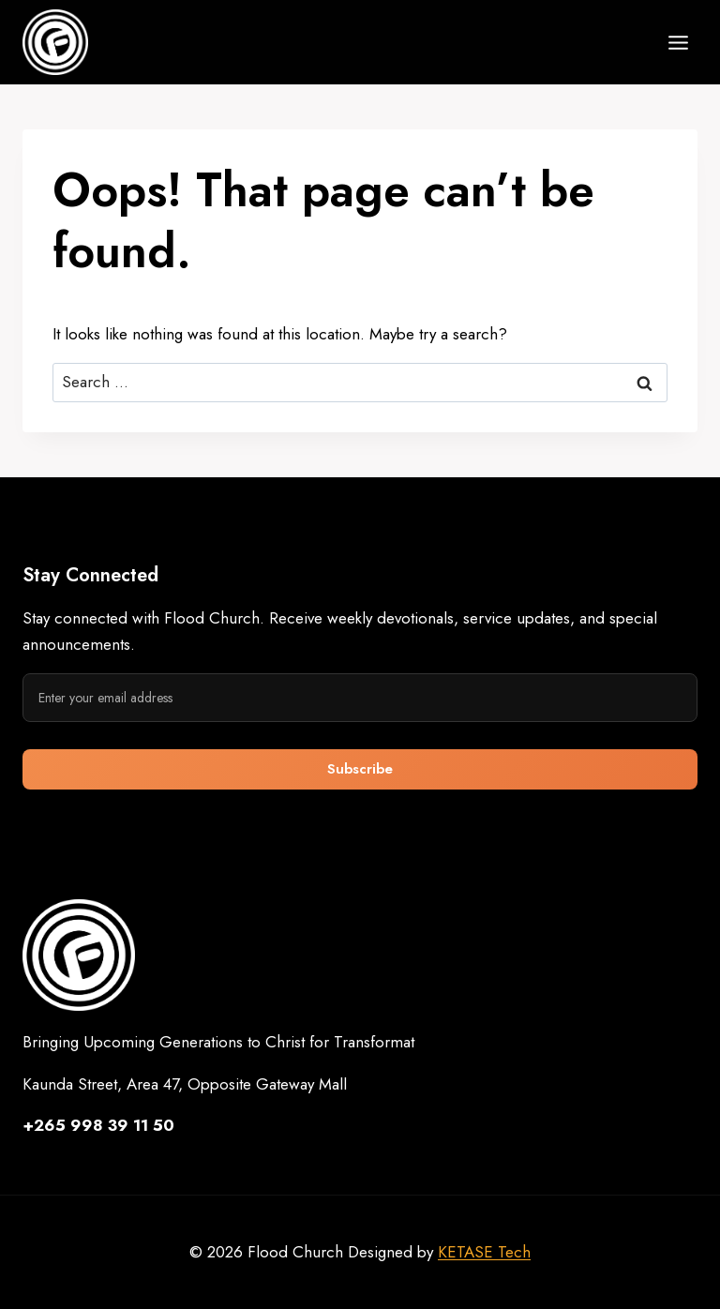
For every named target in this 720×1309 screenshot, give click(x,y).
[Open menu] (678, 42)
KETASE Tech (484, 1252)
